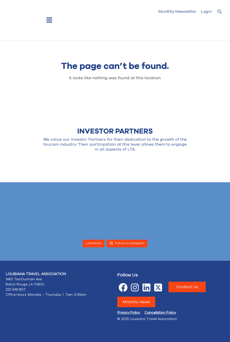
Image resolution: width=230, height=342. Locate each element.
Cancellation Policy (160, 312)
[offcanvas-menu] (49, 20)
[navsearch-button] (219, 12)
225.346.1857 (16, 289)
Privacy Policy (128, 312)
